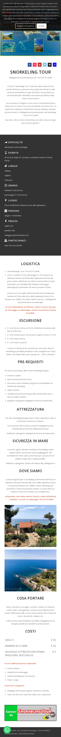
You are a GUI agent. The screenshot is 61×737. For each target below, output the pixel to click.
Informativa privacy (11, 734)
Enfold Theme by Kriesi (26, 734)
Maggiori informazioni (25, 26)
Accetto (41, 26)
